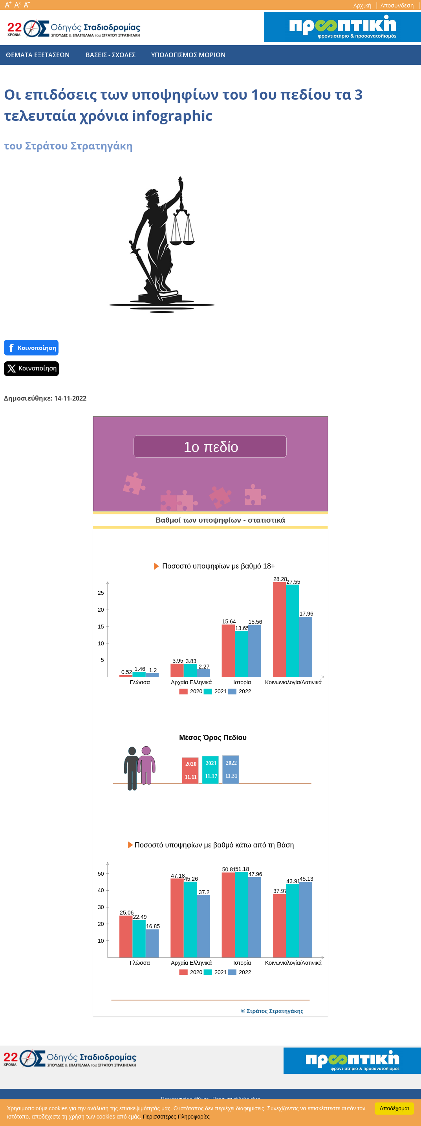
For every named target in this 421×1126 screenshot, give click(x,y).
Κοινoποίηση (31, 348)
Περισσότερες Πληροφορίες (176, 1116)
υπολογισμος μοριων (180, 55)
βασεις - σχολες (107, 55)
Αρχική (363, 5)
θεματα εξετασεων (38, 55)
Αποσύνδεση (398, 5)
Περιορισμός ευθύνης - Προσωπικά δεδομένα (210, 1098)
